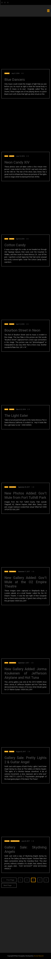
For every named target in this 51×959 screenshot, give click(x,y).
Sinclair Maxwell (38, 956)
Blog (6, 156)
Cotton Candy (15, 245)
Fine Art (7, 73)
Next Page (9, 885)
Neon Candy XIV (16, 162)
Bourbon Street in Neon (22, 330)
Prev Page (9, 880)
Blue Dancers (14, 80)
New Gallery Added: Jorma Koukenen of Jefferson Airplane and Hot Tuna (25, 673)
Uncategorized (15, 841)
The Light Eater (16, 416)
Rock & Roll (13, 487)
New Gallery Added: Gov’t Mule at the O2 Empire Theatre (25, 582)
